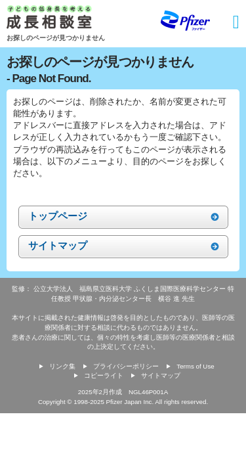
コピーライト (103, 375)
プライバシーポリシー (126, 366)
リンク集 (62, 366)
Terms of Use (195, 366)
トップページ (57, 215)
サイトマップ (57, 245)
